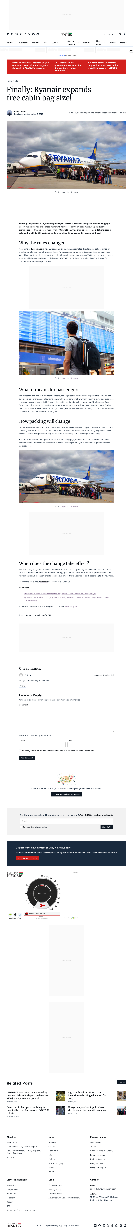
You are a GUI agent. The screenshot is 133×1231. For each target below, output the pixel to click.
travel (37, 615)
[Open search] (120, 34)
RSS (8, 1206)
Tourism (122, 113)
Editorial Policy (55, 1193)
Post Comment (27, 758)
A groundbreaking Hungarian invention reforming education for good (87, 1095)
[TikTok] (25, 34)
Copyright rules (55, 1185)
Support (10, 1157)
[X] (20, 34)
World (86, 42)
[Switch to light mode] (124, 34)
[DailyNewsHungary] (66, 34)
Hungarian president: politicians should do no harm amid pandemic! (87, 1109)
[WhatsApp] (29, 34)
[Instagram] (16, 34)
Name (22, 740)
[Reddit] (38, 34)
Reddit (10, 1202)
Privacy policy (54, 1189)
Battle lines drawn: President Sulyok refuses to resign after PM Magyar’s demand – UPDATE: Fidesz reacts (30, 65)
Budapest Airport (98, 1159)
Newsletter (11, 1185)
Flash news (98, 42)
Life (44, 42)
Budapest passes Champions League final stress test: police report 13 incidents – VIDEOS (102, 65)
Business (23, 42)
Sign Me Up (107, 827)
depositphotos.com (69, 378)
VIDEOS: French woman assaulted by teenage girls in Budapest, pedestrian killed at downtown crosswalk (27, 1095)
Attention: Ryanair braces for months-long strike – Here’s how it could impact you (60, 594)
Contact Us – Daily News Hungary (22, 1146)
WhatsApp (11, 1193)
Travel (35, 42)
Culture (55, 42)
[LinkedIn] (8, 34)
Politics (10, 42)
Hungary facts (96, 1163)
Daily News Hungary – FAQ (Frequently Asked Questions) (24, 1152)
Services (112, 42)
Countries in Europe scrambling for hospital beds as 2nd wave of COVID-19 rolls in (28, 1110)
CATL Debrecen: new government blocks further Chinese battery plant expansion (68, 66)
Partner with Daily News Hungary (66, 794)
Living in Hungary (98, 1167)
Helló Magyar (71, 606)
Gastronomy (95, 1142)
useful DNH (47, 615)
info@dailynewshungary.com (103, 1189)
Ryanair (29, 615)
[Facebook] (12, 34)
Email (70, 740)
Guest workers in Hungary (101, 1151)
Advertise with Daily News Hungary (64, 1198)
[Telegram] (33, 34)
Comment (24, 705)
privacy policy (40, 827)
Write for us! (12, 1142)
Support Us (108, 34)
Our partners (12, 1189)
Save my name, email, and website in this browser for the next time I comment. (58, 750)
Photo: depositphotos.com (66, 192)
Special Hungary (71, 42)
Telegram (11, 1198)
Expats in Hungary (98, 1155)
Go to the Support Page (27, 858)
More (122, 42)
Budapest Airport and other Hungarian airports (96, 113)
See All (122, 1082)
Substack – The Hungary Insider (21, 1210)
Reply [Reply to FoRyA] (22, 686)
